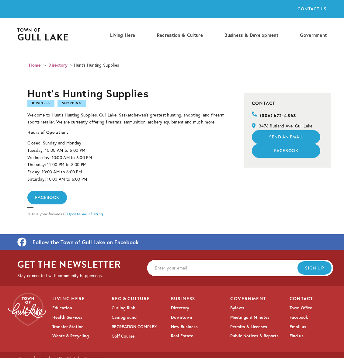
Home (34, 65)
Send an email (286, 137)
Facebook (47, 197)
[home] (43, 35)
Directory (58, 65)
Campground (124, 317)
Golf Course (123, 336)
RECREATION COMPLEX (134, 326)
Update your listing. (85, 213)
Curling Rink (123, 308)
